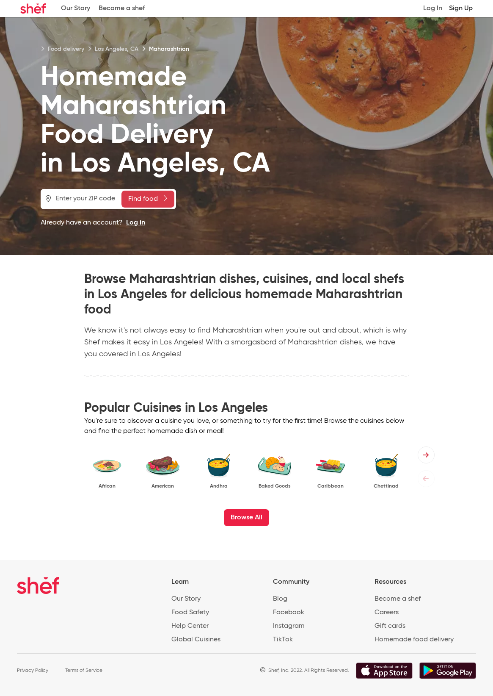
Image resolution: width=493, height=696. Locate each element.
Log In (432, 8)
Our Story (75, 8)
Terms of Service (83, 670)
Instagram (289, 626)
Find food (147, 198)
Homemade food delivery (414, 639)
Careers (387, 612)
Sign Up (461, 8)
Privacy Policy (32, 670)
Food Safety (190, 612)
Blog (280, 599)
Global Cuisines (195, 639)
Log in (135, 222)
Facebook (288, 612)
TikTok (283, 639)
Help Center (190, 626)
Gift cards (390, 626)
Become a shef (122, 8)
